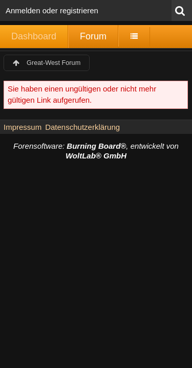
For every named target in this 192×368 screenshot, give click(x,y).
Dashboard (33, 36)
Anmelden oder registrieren (52, 10)
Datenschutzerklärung (82, 127)
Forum (93, 36)
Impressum (22, 127)
